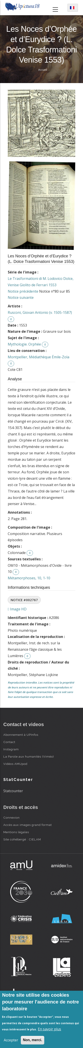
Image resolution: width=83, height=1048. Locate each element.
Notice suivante (21, 297)
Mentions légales (16, 832)
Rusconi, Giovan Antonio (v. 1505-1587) (40, 312)
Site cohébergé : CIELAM (22, 839)
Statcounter (13, 790)
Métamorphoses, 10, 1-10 (29, 578)
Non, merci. (32, 1040)
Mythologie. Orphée (24, 344)
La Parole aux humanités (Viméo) (28, 756)
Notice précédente (23, 291)
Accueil (42, 70)
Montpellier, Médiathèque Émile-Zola (38, 357)
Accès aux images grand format (27, 825)
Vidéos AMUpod (15, 764)
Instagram (11, 749)
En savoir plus (49, 1029)
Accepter (11, 1040)
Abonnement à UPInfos (20, 734)
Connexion (11, 817)
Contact (9, 742)
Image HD (17, 609)
